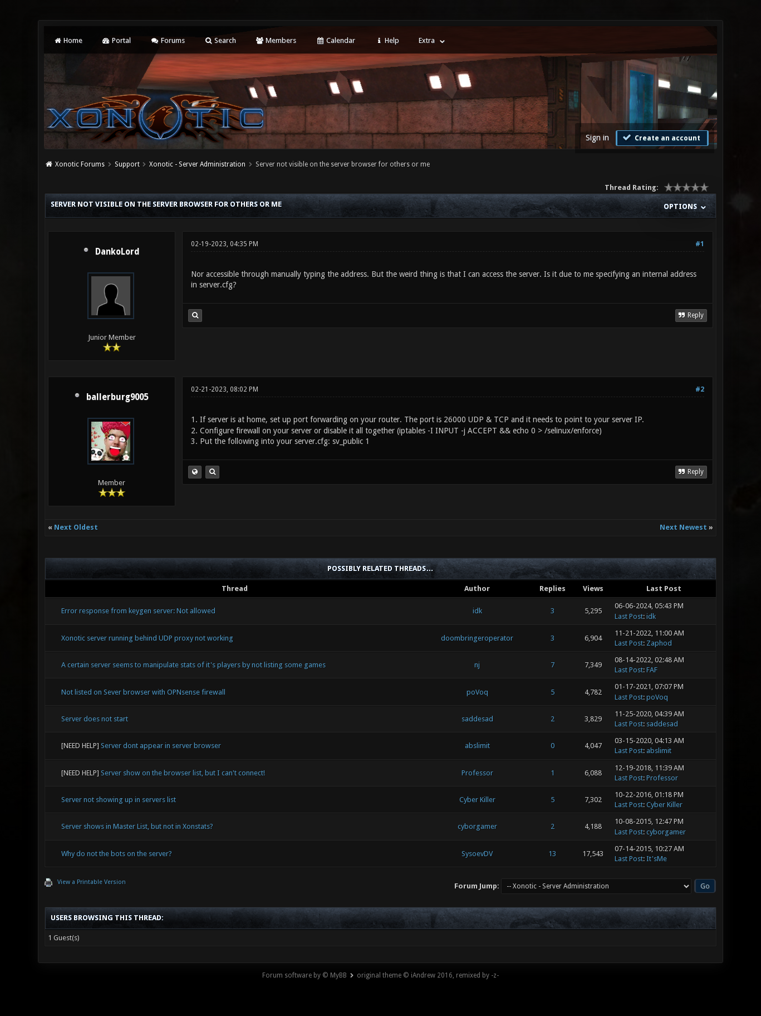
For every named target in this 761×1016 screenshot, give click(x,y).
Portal (116, 40)
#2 (699, 389)
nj (477, 665)
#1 (699, 244)
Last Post (629, 616)
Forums (167, 40)
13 (552, 853)
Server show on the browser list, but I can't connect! (183, 773)
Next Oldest (76, 527)
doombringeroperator (477, 638)
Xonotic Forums (80, 164)
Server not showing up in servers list (118, 799)
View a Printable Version (91, 882)
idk (477, 611)
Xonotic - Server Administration (197, 164)
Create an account (660, 137)
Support (127, 164)
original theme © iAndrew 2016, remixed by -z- (428, 975)
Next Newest (683, 527)
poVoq (477, 692)
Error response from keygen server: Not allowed (138, 611)
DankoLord (117, 252)
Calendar (335, 40)
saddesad (477, 719)
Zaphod (659, 643)
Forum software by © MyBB (304, 975)
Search (220, 40)
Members (276, 40)
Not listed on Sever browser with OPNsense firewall (143, 692)
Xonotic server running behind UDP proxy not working (147, 638)
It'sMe (656, 858)
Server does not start (94, 719)
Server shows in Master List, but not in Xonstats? (137, 826)
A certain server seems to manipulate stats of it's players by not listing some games (193, 665)
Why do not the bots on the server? (116, 853)
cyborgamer (477, 826)
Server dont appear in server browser (161, 745)
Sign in (597, 137)
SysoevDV (477, 853)
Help (387, 40)
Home (67, 40)
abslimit (477, 745)
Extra (427, 40)
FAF (651, 670)
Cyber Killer (477, 799)
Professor (477, 773)
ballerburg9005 (117, 397)
